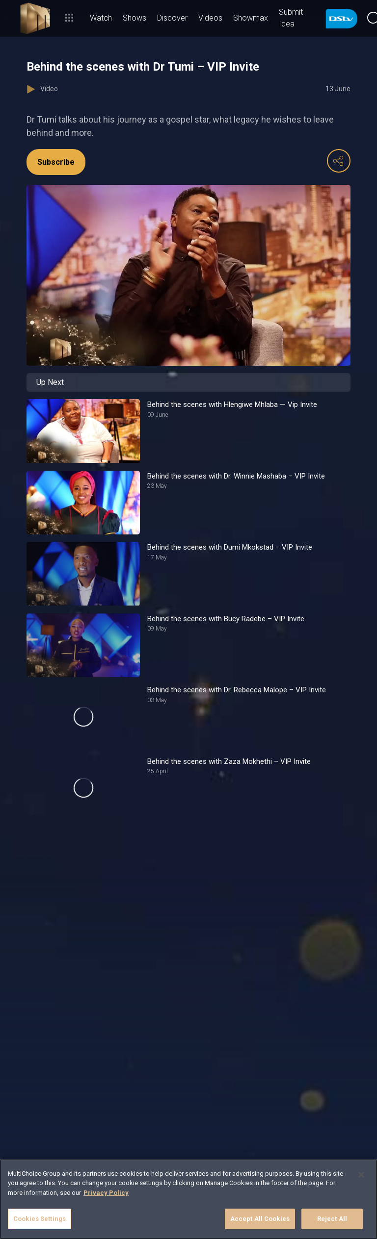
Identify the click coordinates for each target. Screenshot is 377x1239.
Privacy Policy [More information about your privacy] (106, 1192)
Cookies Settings (39, 1218)
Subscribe (56, 162)
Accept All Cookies (260, 1218)
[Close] (361, 1175)
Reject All (332, 1218)
